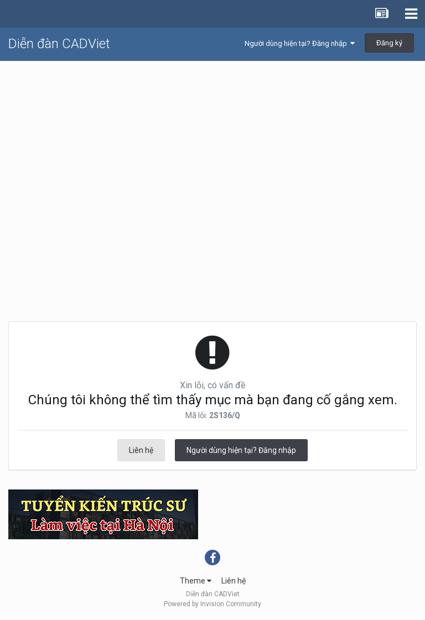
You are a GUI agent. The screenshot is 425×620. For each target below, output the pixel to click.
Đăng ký (389, 43)
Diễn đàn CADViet (59, 43)
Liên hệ (141, 450)
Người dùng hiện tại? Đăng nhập (300, 43)
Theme (195, 580)
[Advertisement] (212, 144)
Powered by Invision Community (212, 604)
